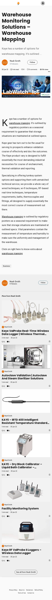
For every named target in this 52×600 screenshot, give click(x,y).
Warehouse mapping (12, 216)
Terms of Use (22, 593)
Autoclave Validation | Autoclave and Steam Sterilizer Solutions (24, 376)
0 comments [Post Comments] (32, 69)
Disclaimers (29, 590)
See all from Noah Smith (26, 572)
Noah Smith (15, 61)
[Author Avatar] (43, 3)
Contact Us (30, 593)
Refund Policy (39, 590)
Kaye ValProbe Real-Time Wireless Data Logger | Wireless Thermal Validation (25, 334)
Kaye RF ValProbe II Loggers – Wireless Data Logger (21, 551)
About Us (21, 590)
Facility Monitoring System (20, 508)
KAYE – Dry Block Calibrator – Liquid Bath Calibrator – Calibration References (22, 467)
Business (6, 266)
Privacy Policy (13, 590)
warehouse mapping (19, 123)
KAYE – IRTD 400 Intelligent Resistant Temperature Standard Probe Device (24, 423)
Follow (32, 62)
